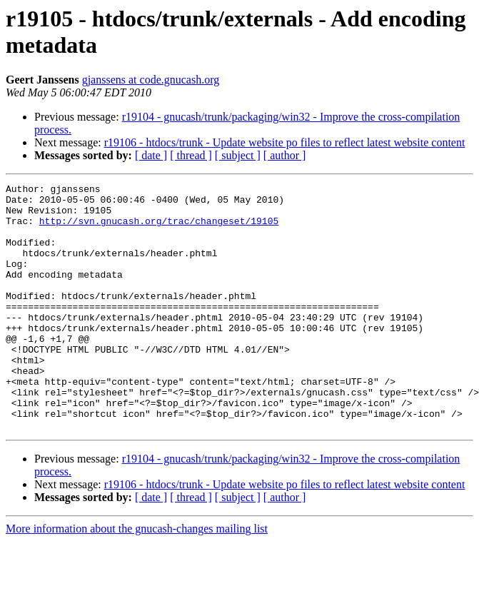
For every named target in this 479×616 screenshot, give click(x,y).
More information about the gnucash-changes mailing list (137, 578)
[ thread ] (191, 155)
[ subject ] (238, 155)
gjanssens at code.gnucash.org (151, 80)
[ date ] (151, 155)
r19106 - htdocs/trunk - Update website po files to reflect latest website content (284, 142)
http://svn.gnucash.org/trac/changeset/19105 (158, 229)
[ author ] (284, 155)
